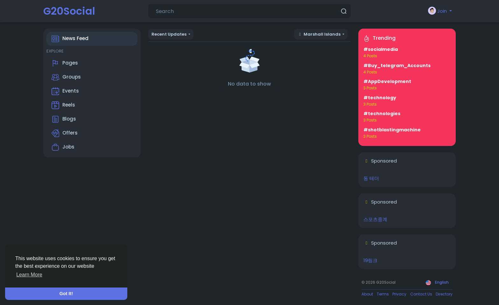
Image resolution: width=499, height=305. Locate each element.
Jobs (63, 147)
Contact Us (421, 294)
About (367, 294)
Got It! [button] (66, 293)
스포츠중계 (375, 219)
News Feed (70, 39)
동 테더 (371, 178)
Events (65, 91)
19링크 (370, 260)
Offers (65, 133)
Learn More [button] (29, 274)
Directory (444, 294)
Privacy (399, 294)
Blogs (64, 119)
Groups (66, 77)
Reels (63, 105)
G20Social (69, 11)
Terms (383, 294)
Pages (65, 63)
